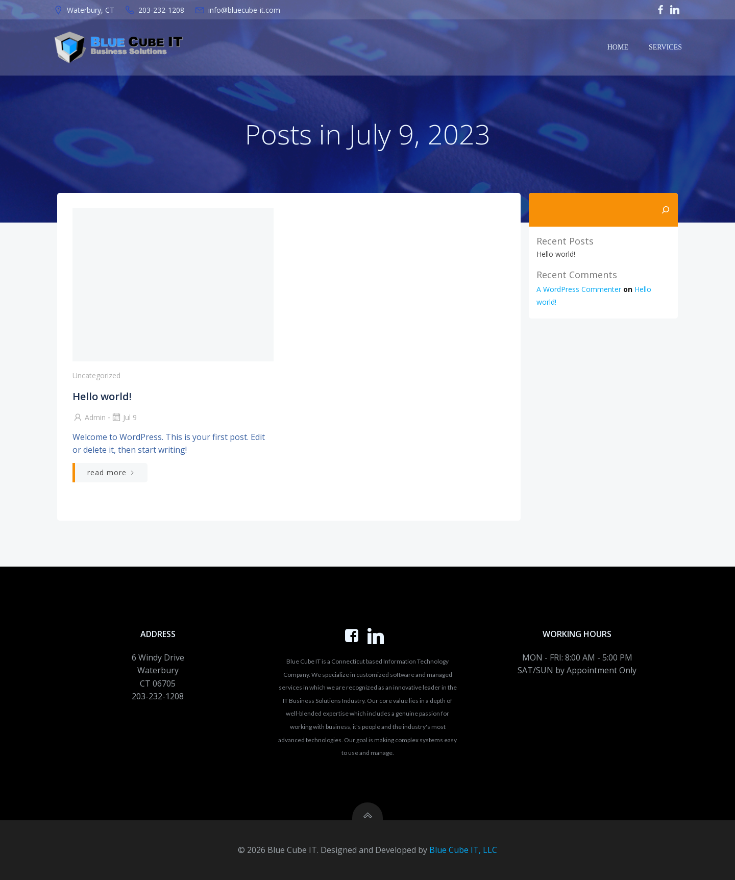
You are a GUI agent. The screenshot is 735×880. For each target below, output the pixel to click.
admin (89, 417)
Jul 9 (124, 417)
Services (665, 47)
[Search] (665, 210)
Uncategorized (96, 375)
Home (617, 47)
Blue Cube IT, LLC (463, 849)
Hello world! (555, 254)
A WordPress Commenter (578, 289)
